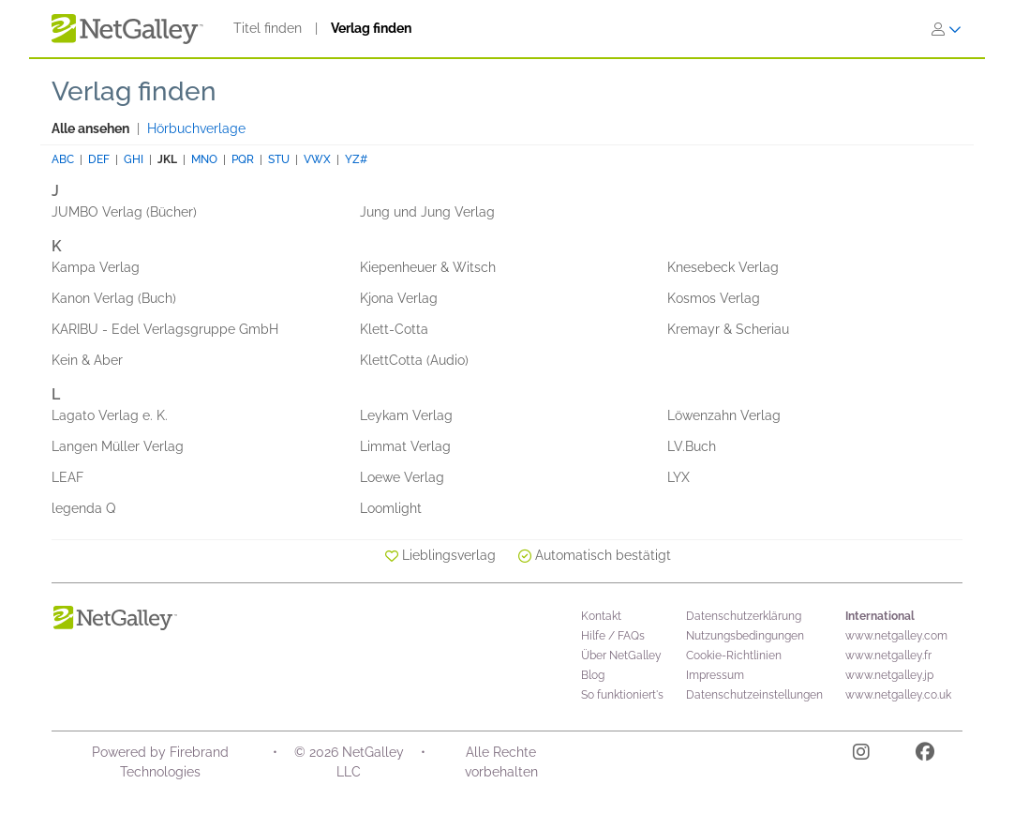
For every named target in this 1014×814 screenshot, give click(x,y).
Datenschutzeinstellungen (754, 694)
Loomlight (391, 508)
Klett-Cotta (394, 329)
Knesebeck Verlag (723, 267)
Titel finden (267, 28)
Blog (592, 675)
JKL (167, 159)
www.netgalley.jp (889, 675)
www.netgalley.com (896, 635)
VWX (317, 159)
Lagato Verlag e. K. (110, 415)
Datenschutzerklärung (743, 616)
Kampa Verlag (96, 267)
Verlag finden (371, 28)
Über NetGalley (621, 655)
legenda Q (83, 508)
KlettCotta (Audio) (414, 360)
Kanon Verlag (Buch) (114, 298)
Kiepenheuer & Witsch (428, 267)
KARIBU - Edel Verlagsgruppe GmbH (165, 329)
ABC (63, 159)
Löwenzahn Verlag (724, 415)
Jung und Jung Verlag (427, 211)
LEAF (67, 477)
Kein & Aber (87, 360)
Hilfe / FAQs (613, 635)
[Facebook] (925, 754)
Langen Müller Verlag (118, 446)
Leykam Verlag (406, 415)
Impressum (715, 675)
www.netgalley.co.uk (898, 694)
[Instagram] (861, 754)
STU (279, 159)
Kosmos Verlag (713, 298)
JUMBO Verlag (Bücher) (124, 211)
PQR (242, 159)
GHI (133, 159)
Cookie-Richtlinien (734, 655)
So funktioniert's (622, 694)
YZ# (356, 159)
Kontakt (601, 616)
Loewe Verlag (402, 477)
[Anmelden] (946, 29)
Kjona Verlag (399, 298)
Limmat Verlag (405, 446)
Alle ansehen (90, 128)
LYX (678, 477)
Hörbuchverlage (196, 128)
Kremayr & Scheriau (728, 329)
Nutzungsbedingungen (745, 635)
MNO (204, 159)
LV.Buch (691, 446)
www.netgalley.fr (888, 655)
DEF (99, 159)
